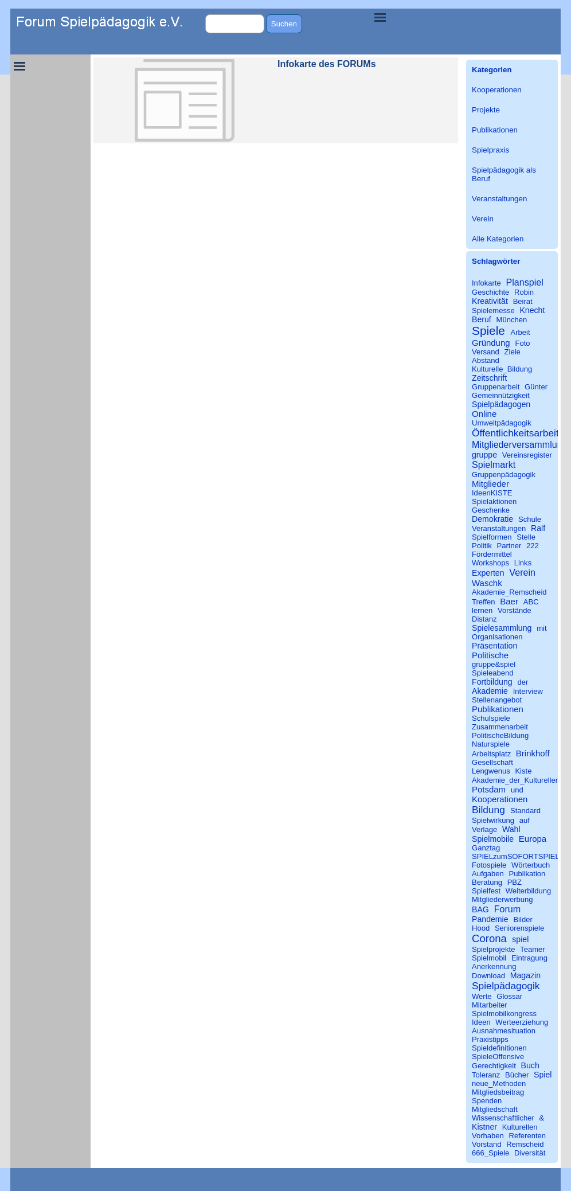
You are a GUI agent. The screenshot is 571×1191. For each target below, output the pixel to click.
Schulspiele (491, 718)
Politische (490, 655)
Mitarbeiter (489, 1005)
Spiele (488, 330)
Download (488, 975)
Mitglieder (490, 484)
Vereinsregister (527, 455)
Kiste (523, 771)
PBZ (514, 882)
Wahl (511, 829)
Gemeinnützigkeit (501, 395)
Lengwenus (491, 771)
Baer (509, 601)
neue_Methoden (499, 1083)
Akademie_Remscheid (509, 592)
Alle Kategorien (497, 239)
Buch (530, 1065)
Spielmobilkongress (504, 1013)
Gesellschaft (492, 762)
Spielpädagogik (505, 985)
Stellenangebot (497, 700)
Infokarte (486, 283)
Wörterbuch (530, 865)
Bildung (488, 809)
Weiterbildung (529, 891)
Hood (481, 928)
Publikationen (495, 130)
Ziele (512, 351)
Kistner (484, 1126)
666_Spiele (490, 1153)
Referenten (527, 1135)
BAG (480, 909)
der (522, 682)
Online (484, 414)
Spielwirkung (493, 820)
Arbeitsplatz (491, 753)
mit (541, 628)
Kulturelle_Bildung (502, 369)
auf (524, 820)
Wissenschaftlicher (503, 1118)
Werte (482, 996)
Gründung (491, 342)
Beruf (481, 319)
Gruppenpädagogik (503, 474)
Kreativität (490, 301)
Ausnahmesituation (503, 1030)
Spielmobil (489, 958)
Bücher (517, 1075)
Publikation (527, 873)
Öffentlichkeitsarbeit (515, 433)
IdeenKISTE (492, 493)
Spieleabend (493, 673)
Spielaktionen (494, 501)
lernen (482, 610)
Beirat (523, 301)
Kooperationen (497, 89)
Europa (532, 839)
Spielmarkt (493, 464)
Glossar (509, 996)
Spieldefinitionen (499, 1048)
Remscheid (524, 1144)
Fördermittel (492, 554)
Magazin (525, 975)
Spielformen (492, 537)
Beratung (487, 882)
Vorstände (514, 610)
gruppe (484, 454)
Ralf (538, 528)
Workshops (490, 563)
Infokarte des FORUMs (326, 64)
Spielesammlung (501, 627)
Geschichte (490, 292)
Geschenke (491, 510)
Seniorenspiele (519, 928)
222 (532, 545)
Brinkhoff (533, 753)
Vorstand (487, 1144)
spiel (520, 939)
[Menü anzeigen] (380, 17)
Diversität (529, 1153)
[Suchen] (234, 23)
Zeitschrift (489, 377)
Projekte (486, 110)
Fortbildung (492, 681)
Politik (482, 545)
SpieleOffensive (498, 1056)
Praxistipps (490, 1039)
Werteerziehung (521, 1022)
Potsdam (489, 789)
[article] (275, 100)
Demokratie (492, 519)
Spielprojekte (493, 949)
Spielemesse (493, 310)
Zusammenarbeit (500, 727)
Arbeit (520, 332)
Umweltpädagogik (501, 423)
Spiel (543, 1074)
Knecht (532, 310)
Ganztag (486, 848)
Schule (529, 519)
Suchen (284, 23)
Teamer (532, 949)
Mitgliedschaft (495, 1109)
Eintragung (529, 958)
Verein (483, 218)
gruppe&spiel (493, 664)
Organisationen (497, 636)
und (517, 790)
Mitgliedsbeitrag (498, 1092)
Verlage (484, 829)
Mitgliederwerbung (502, 899)
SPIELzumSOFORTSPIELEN (521, 856)
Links (522, 563)
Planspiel (524, 282)
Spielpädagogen (501, 404)
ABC (531, 602)
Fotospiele (489, 865)
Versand (485, 351)
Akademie (490, 691)
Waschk (487, 583)
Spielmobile (493, 839)
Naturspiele (491, 744)
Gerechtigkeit (494, 1065)
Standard (525, 810)
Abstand (485, 360)
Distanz (484, 619)
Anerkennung (494, 966)
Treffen (483, 602)
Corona (489, 938)
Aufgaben (488, 873)
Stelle (526, 537)
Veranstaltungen (499, 198)
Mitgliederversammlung (520, 444)
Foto (522, 343)
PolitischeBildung (500, 735)
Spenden (487, 1100)
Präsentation (494, 645)
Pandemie (490, 919)
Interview (528, 691)
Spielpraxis (490, 150)
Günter (536, 386)
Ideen (481, 1022)
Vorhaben (488, 1135)
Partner (508, 545)
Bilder (522, 919)
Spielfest (486, 891)
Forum (507, 909)
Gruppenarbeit (495, 386)
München (511, 319)
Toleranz (486, 1075)
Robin (524, 292)
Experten (488, 572)
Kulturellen (520, 1127)
